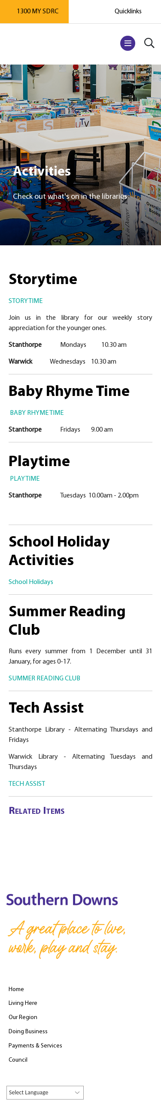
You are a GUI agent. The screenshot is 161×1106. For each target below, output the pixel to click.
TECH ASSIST (27, 784)
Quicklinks (128, 11)
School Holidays (31, 582)
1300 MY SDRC (37, 11)
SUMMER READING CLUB (44, 678)
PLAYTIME (24, 479)
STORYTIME (26, 301)
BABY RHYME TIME (37, 413)
